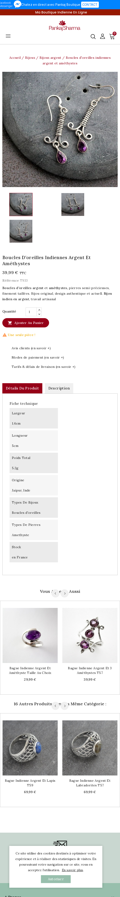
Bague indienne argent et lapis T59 (30, 782)
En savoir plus (72, 870)
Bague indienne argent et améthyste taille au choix (30, 670)
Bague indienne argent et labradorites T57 (89, 782)
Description (59, 388)
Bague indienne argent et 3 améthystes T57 (90, 670)
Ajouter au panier (26, 322)
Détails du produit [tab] (22, 388)
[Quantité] (31, 311)
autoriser (56, 879)
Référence (10, 280)
